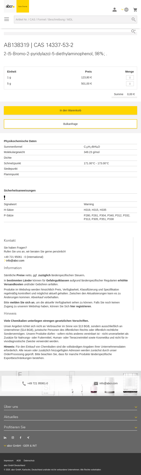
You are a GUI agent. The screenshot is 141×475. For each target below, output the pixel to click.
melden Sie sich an (22, 302)
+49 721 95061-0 (37, 383)
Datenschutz (29, 461)
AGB (18, 461)
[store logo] (16, 6)
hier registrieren (80, 306)
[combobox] (75, 19)
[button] (124, 9)
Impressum (8, 461)
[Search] (134, 19)
